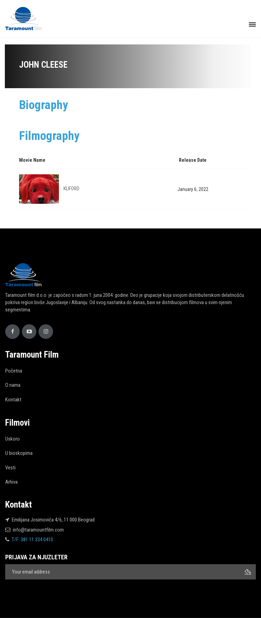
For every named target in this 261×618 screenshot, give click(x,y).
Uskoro (12, 439)
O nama (12, 385)
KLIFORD (71, 188)
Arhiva (11, 482)
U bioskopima (19, 453)
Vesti (10, 468)
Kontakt (13, 399)
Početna (13, 371)
